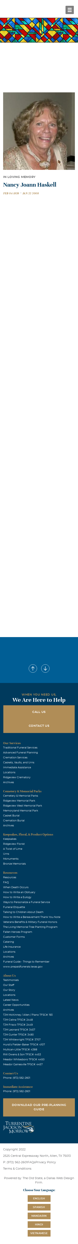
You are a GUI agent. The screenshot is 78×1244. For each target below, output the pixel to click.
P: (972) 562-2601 (15, 1162)
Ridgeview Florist (14, 844)
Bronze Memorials (14, 864)
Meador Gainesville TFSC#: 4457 (23, 1064)
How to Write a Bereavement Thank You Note (31, 917)
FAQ (6, 882)
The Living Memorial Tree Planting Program (30, 927)
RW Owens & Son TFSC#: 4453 (22, 1054)
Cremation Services (15, 757)
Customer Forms (14, 937)
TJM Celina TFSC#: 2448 (18, 1020)
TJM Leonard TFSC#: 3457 (19, 1029)
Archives (8, 782)
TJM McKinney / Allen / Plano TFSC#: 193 (28, 1015)
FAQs (31, 1162)
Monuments (11, 859)
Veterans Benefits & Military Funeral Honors (30, 922)
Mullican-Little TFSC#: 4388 (20, 1049)
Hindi (39, 1224)
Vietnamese (39, 1233)
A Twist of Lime (12, 849)
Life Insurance (12, 947)
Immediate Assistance (17, 767)
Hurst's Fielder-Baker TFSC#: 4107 (24, 1044)
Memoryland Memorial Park (20, 810)
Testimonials (11, 980)
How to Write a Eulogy (17, 897)
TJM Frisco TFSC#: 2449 (18, 1025)
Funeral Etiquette (14, 907)
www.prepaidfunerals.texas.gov (23, 966)
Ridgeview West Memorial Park (22, 805)
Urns (6, 854)
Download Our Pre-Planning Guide (39, 1107)
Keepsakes (9, 839)
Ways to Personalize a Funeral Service (26, 902)
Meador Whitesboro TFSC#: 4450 (24, 1059)
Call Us (39, 712)
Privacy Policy (45, 1162)
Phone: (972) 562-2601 (16, 1078)
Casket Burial (11, 815)
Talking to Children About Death (23, 912)
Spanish (39, 1207)
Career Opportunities (16, 1005)
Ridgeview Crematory (17, 777)
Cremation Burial (14, 820)
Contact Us (39, 725)
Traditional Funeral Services (20, 747)
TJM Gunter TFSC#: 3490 (18, 1034)
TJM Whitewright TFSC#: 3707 (22, 1039)
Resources (9, 877)
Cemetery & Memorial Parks (20, 796)
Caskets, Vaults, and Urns (18, 762)
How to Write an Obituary (19, 892)
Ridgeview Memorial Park (19, 801)
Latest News (11, 1000)
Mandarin (39, 1216)
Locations (9, 772)
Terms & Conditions (17, 1168)
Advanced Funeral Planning (20, 752)
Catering (8, 942)
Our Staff (8, 985)
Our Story (9, 990)
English (39, 1198)
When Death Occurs (15, 887)
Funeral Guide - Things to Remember (26, 961)
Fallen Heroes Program (17, 932)
